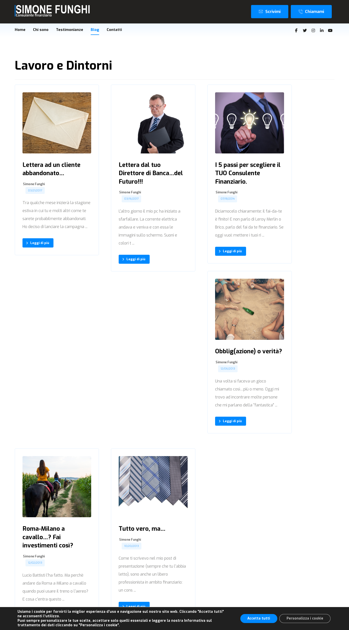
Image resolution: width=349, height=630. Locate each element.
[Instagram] (313, 31)
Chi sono (276, 564)
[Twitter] (305, 31)
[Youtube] (330, 31)
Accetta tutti (257, 618)
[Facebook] (296, 31)
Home (274, 556)
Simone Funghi (34, 180)
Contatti (276, 589)
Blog (273, 581)
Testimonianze (282, 573)
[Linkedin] (322, 31)
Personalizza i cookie (304, 618)
